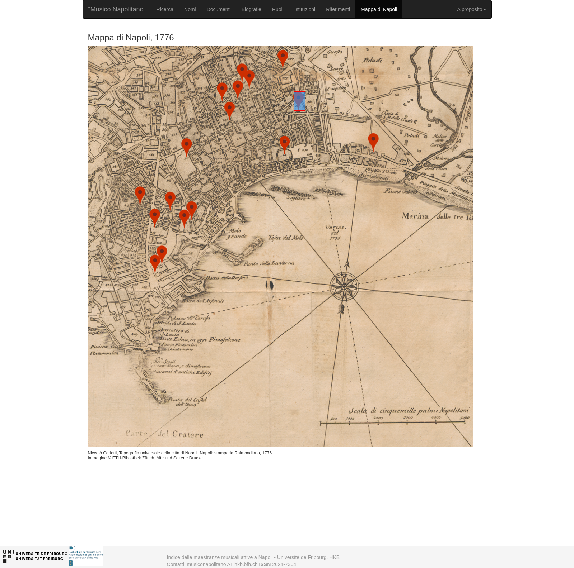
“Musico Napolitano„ (117, 9)
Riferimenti (338, 9)
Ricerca (165, 9)
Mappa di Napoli (379, 9)
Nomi (190, 9)
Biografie (251, 9)
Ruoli (278, 9)
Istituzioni (304, 9)
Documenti (219, 9)
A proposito (471, 9)
